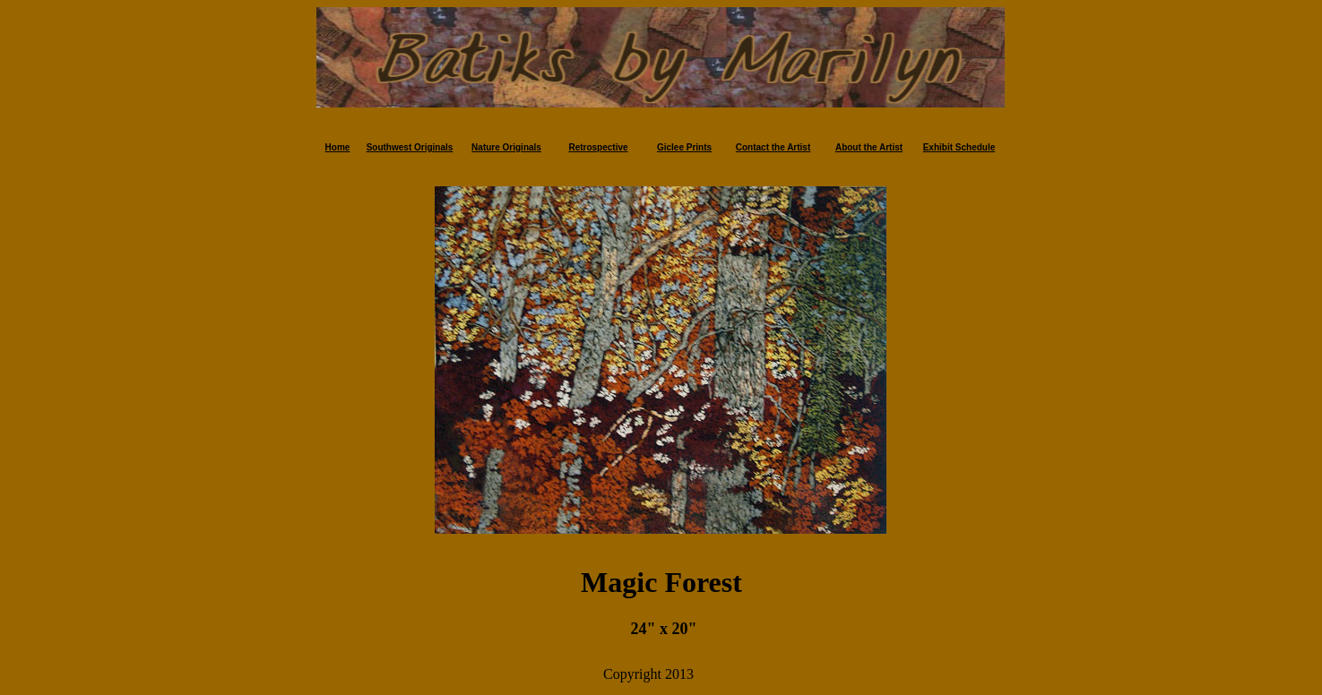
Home (337, 147)
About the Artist (869, 147)
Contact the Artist (773, 147)
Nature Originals (506, 147)
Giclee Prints (684, 147)
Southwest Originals (410, 147)
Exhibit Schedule (959, 147)
